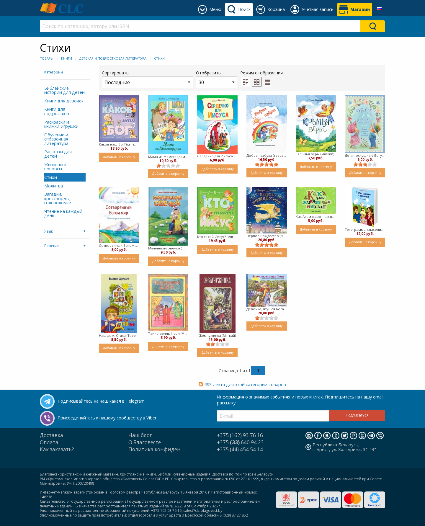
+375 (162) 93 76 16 (240, 435)
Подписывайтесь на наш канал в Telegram (101, 401)
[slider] (168, 165)
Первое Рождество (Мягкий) (266, 235)
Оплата (49, 442)
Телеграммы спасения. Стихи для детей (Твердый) (365, 229)
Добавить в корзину (119, 157)
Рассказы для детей (58, 154)
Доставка (51, 435)
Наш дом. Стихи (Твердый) (119, 335)
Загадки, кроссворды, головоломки (57, 198)
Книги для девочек (64, 101)
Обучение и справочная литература (56, 139)
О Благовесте (144, 442)
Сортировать (147, 79)
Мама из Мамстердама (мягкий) (168, 156)
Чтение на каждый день (63, 213)
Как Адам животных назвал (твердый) (316, 216)
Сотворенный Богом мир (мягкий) (119, 245)
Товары (46, 58)
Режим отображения (261, 73)
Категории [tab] (53, 72)
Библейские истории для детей (64, 90)
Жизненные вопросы (56, 166)
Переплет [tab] (52, 245)
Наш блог (140, 435)
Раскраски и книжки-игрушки (61, 124)
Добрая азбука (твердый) (266, 155)
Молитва (53, 186)
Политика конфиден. (155, 449)
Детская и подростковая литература (112, 58)
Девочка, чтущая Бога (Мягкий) (266, 309)
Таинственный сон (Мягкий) (168, 333)
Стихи (159, 58)
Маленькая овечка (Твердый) (168, 248)
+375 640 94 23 (240, 442)
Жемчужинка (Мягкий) (217, 335)
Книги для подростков (56, 111)
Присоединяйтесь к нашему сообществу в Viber (107, 418)
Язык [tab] (48, 231)
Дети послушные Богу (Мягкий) (365, 155)
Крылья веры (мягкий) (316, 154)
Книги (66, 58)
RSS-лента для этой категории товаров (245, 384)
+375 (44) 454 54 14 (240, 449)
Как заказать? (57, 449)
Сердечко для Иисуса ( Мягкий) (217, 156)
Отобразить (216, 79)
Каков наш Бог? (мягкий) (119, 144)
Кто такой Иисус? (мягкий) (217, 236)
